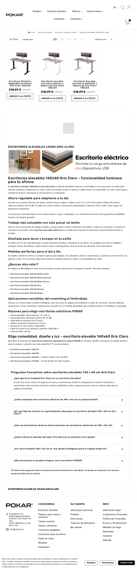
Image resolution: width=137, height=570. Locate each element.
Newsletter (108, 531)
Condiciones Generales (115, 514)
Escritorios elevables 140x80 (24, 353)
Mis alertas (76, 527)
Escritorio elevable (48, 510)
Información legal (112, 510)
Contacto (107, 536)
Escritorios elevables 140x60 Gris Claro (33, 489)
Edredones (44, 547)
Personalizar (108, 563)
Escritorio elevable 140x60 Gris (25, 285)
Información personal (82, 510)
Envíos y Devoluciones (115, 523)
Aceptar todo (126, 563)
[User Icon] (129, 7)
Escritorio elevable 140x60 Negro (26, 293)
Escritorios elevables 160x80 (24, 357)
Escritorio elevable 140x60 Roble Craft (29, 274)
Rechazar (91, 563)
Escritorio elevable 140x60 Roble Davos (29, 281)
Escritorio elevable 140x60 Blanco (27, 289)
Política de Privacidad (114, 518)
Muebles (42, 543)
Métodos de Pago (112, 527)
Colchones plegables (49, 530)
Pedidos (75, 514)
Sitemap (107, 540)
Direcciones (77, 518)
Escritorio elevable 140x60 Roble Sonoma (30, 278)
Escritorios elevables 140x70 (24, 349)
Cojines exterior (46, 521)
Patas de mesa (46, 538)
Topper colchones (47, 525)
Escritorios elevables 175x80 (24, 361)
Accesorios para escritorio (51, 534)
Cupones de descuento (83, 523)
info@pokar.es (17, 529)
